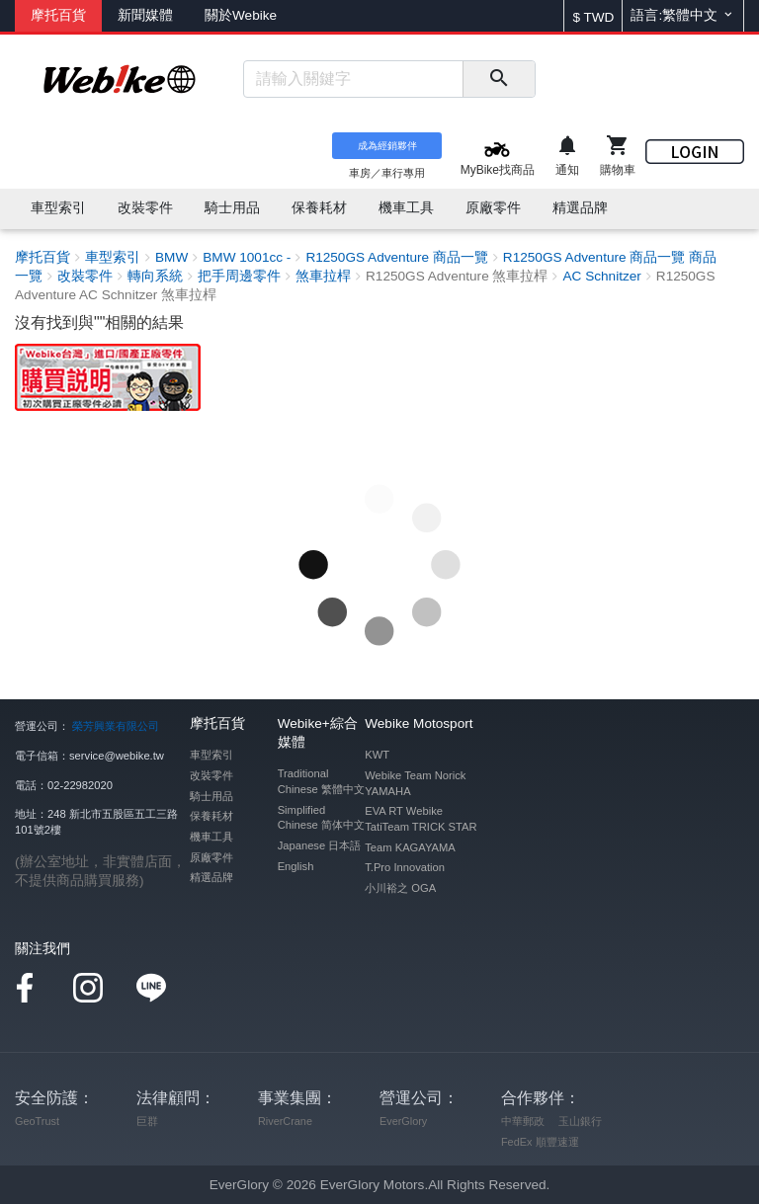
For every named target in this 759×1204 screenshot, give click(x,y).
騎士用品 (211, 796)
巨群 (147, 1121)
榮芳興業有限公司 (115, 726)
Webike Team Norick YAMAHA (415, 783)
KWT (377, 755)
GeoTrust (37, 1121)
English (296, 866)
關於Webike (241, 15)
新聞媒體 (145, 15)
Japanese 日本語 (320, 845)
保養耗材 (211, 816)
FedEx (516, 1142)
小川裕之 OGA (400, 888)
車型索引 (211, 755)
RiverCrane (285, 1121)
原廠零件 (211, 857)
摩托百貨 (58, 15)
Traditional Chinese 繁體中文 (321, 781)
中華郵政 (523, 1121)
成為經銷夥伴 (387, 145)
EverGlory (403, 1121)
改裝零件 (211, 775)
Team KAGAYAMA (410, 847)
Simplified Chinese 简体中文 (321, 818)
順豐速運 (557, 1142)
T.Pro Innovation (405, 867)
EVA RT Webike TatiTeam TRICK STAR (420, 819)
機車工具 (211, 837)
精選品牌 (211, 877)
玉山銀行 (580, 1121)
